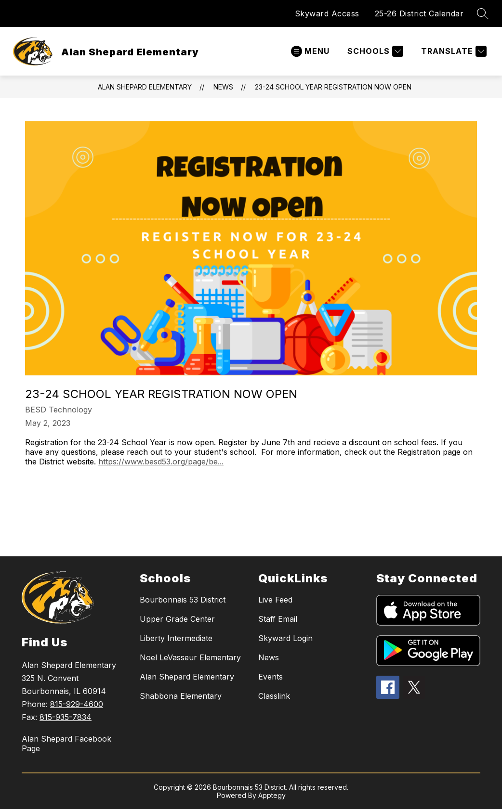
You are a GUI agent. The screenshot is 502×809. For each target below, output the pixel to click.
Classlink (274, 696)
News (223, 87)
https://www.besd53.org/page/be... (161, 461)
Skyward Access (327, 13)
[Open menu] (310, 51)
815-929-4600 (76, 704)
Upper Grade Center (177, 619)
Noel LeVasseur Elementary (190, 657)
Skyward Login (285, 638)
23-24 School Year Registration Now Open (333, 87)
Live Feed (275, 599)
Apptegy (272, 795)
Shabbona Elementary (181, 696)
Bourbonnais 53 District (182, 599)
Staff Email (277, 619)
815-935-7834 (66, 717)
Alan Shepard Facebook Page (66, 743)
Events (270, 676)
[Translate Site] (453, 51)
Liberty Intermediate (176, 638)
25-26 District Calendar (419, 13)
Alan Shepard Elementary (145, 87)
